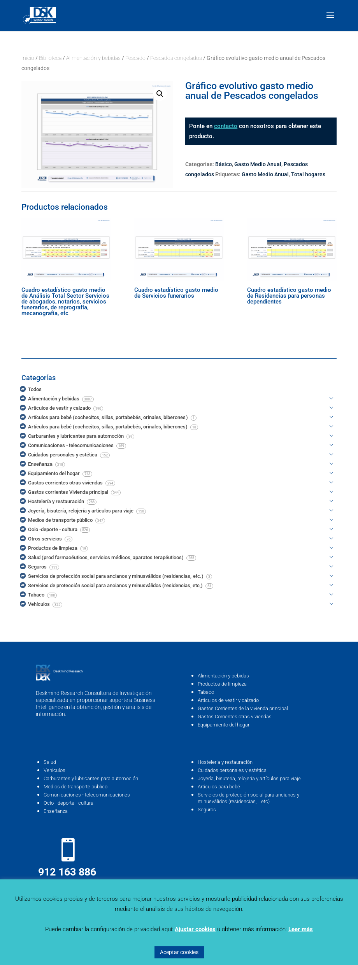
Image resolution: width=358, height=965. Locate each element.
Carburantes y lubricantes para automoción (91, 778)
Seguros (207, 809)
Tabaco (206, 692)
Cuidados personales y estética (232, 770)
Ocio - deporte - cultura (68, 803)
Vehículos (54, 770)
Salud (50, 762)
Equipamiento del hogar (223, 725)
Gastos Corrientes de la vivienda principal (243, 708)
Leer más (300, 929)
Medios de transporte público (75, 787)
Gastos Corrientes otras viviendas (235, 716)
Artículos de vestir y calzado (228, 700)
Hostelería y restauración (225, 762)
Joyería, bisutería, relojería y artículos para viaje (249, 778)
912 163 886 (67, 872)
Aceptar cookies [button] (179, 952)
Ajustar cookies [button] (195, 929)
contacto (225, 126)
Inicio (27, 58)
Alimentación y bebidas (93, 58)
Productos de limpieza (222, 684)
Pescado (135, 58)
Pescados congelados (176, 58)
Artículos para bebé (219, 787)
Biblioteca (50, 58)
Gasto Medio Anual (257, 164)
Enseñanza (56, 811)
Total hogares (308, 174)
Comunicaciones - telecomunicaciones (87, 795)
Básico (223, 164)
